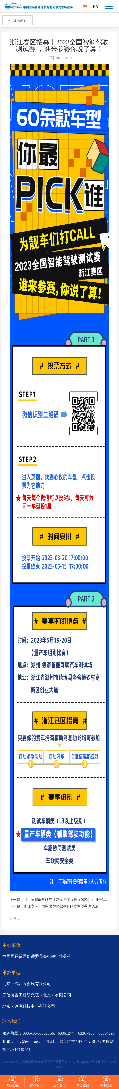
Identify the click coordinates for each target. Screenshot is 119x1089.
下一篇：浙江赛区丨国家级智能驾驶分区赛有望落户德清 (54, 906)
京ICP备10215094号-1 (83, 1061)
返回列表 (17, 20)
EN (95, 6)
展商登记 (13, 1081)
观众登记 (59, 1081)
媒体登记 (36, 1081)
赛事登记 (106, 1081)
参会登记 (83, 1081)
